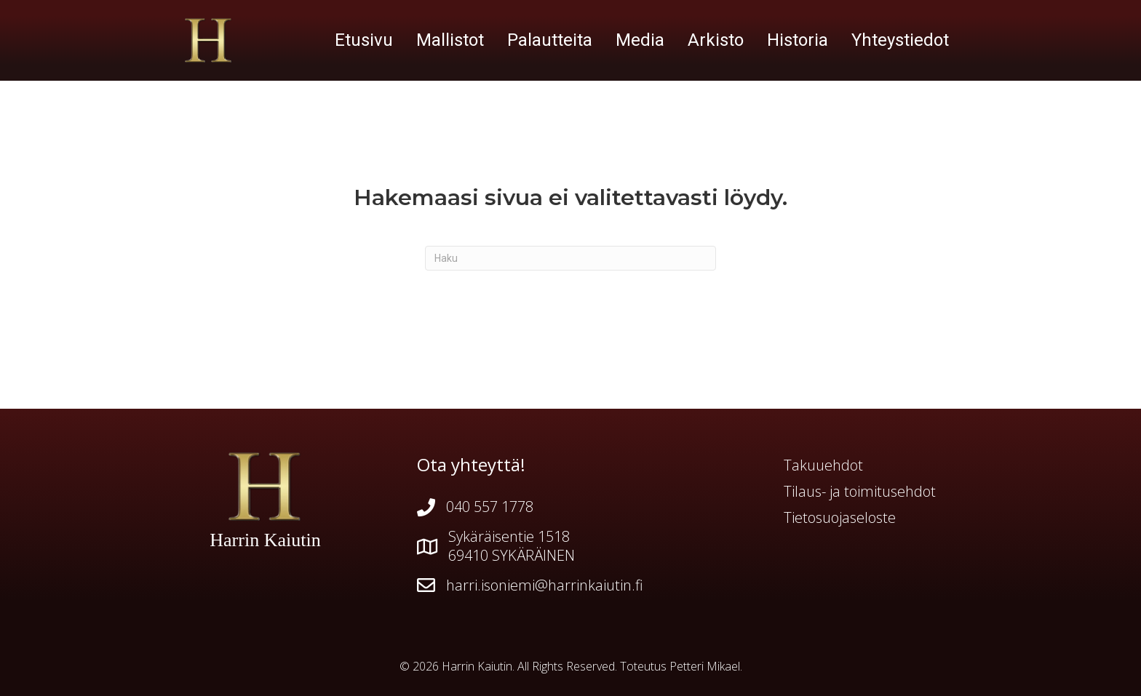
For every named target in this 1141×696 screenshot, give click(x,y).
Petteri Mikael (704, 666)
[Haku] (570, 258)
